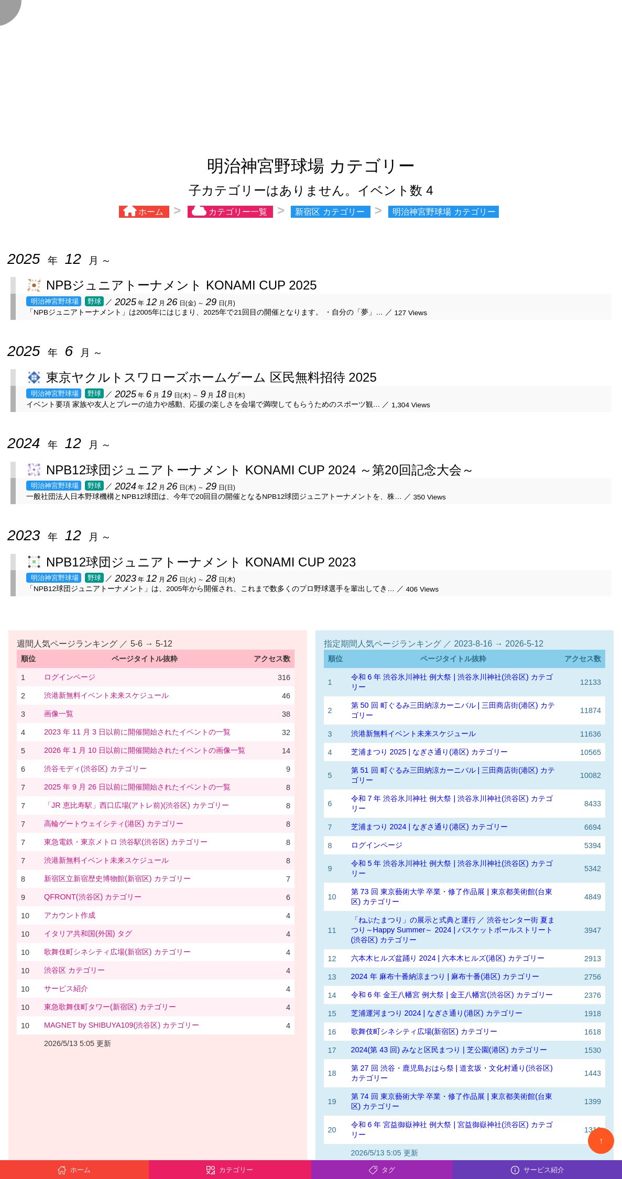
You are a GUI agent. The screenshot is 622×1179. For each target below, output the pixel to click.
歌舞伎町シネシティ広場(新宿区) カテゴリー (117, 952)
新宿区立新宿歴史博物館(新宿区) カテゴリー (117, 878)
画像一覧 (58, 713)
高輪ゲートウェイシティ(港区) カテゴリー (113, 823)
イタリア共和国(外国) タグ (88, 933)
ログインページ (69, 677)
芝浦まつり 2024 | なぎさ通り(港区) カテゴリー (429, 826)
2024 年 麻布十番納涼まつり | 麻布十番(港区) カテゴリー (445, 976)
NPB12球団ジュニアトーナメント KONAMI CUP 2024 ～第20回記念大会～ (260, 470)
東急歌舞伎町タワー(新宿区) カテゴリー (110, 1007)
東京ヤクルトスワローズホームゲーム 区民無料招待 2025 (211, 377)
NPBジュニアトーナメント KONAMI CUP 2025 (181, 285)
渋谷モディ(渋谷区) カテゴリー (95, 768)
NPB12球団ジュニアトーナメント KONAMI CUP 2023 (201, 562)
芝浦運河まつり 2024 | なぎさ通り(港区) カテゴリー (436, 1013)
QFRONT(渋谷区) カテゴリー (92, 897)
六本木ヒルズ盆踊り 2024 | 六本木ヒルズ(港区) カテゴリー (447, 958)
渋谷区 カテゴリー (74, 970)
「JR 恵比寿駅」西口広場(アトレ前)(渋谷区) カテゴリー (136, 805)
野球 (94, 301)
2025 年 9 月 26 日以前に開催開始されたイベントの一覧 (137, 787)
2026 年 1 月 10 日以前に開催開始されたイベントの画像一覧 (144, 750)
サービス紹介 (66, 988)
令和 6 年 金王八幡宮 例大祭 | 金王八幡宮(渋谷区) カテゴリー (452, 995)
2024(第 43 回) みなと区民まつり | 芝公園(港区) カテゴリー (449, 1049)
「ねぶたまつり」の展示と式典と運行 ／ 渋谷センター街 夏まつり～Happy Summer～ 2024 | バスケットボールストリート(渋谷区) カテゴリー (453, 930)
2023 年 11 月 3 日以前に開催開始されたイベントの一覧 (137, 732)
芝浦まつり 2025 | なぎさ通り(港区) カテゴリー (429, 752)
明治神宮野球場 (54, 301)
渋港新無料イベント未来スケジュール (106, 695)
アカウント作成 (69, 915)
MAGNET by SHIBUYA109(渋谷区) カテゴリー (121, 1025)
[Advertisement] (311, 73)
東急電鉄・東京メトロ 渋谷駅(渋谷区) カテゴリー (126, 842)
